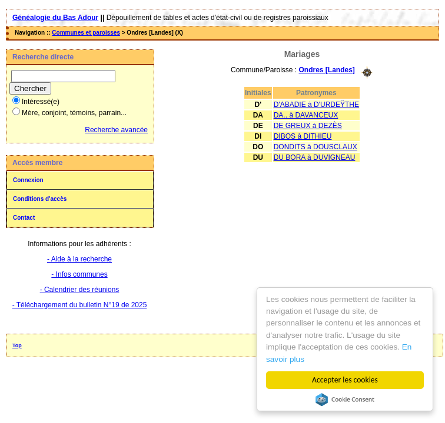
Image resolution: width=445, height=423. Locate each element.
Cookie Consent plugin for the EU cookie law (345, 399)
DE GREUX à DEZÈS (308, 126)
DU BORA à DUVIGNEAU (315, 157)
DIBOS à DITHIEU (303, 136)
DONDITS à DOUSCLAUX (315, 147)
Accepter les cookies (345, 380)
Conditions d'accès (40, 199)
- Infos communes (79, 274)
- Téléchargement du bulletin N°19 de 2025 (79, 305)
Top (17, 345)
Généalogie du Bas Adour (55, 18)
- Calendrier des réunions (79, 290)
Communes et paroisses (86, 32)
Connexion (28, 180)
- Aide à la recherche (79, 259)
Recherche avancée (116, 130)
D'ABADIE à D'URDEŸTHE (316, 104)
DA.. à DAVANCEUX (306, 115)
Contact (24, 217)
